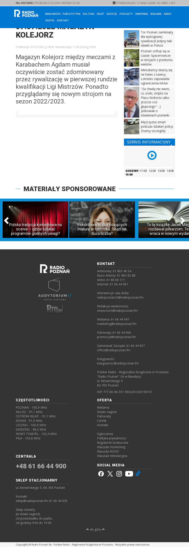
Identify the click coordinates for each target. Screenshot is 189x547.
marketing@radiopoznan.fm (116, 324)
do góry (95, 529)
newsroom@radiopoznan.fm (117, 310)
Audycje (112, 13)
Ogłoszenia (105, 434)
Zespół (50, 20)
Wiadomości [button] (53, 13)
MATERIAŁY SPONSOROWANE (69, 188)
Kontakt (63, 20)
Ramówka (141, 13)
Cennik (101, 420)
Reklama (155, 13)
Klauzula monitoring (111, 447)
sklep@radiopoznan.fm (32, 501)
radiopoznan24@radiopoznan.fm (120, 297)
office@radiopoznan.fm (113, 350)
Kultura (88, 13)
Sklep (100, 13)
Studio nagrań (107, 412)
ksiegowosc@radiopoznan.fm (118, 363)
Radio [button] (167, 13)
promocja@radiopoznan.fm (116, 337)
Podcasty (126, 13)
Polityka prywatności (111, 438)
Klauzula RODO (108, 451)
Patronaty (104, 416)
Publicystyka (71, 13)
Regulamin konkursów (112, 442)
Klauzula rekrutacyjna (112, 456)
